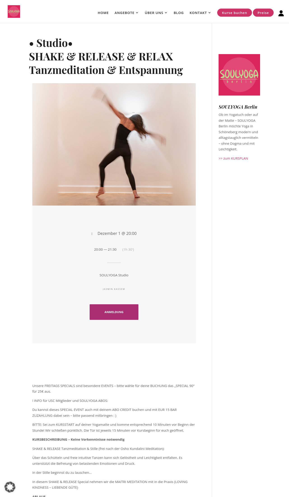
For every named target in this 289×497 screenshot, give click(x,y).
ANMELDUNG (114, 312)
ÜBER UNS (154, 13)
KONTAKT (198, 13)
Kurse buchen (234, 12)
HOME (103, 13)
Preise (263, 12)
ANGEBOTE (124, 13)
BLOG (179, 13)
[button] (10, 487)
